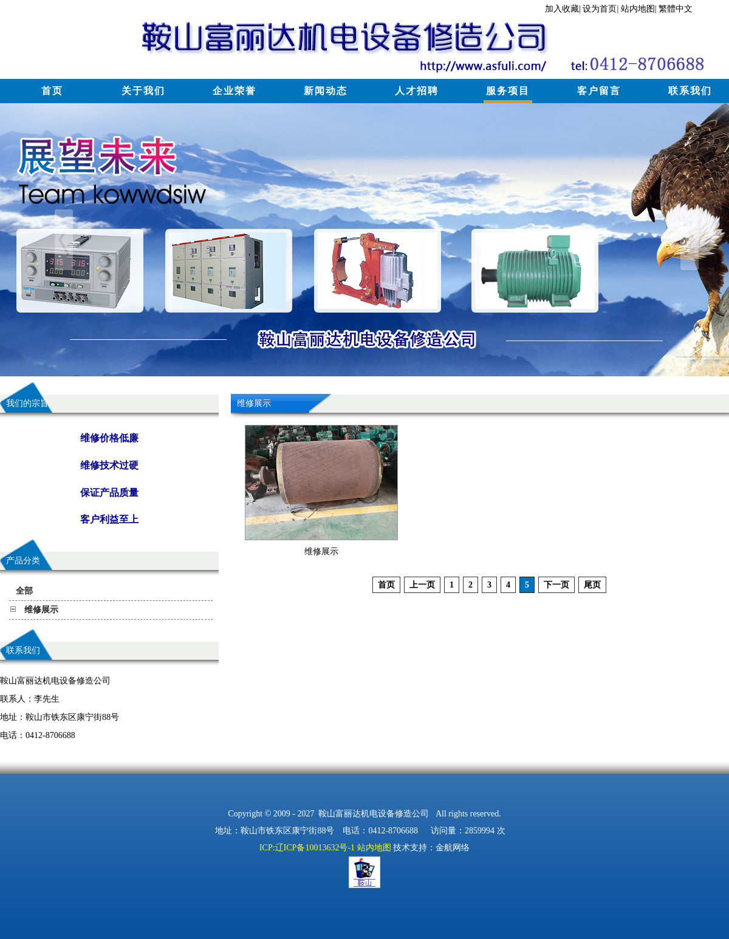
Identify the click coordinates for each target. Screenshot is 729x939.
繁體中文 (676, 8)
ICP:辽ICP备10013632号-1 (307, 847)
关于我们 (143, 91)
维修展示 (321, 551)
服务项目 (508, 91)
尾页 (592, 584)
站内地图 (638, 8)
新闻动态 (325, 91)
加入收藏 (562, 8)
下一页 (556, 584)
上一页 (422, 584)
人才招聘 (417, 91)
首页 (52, 91)
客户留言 (599, 91)
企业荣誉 (234, 91)
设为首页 (600, 8)
